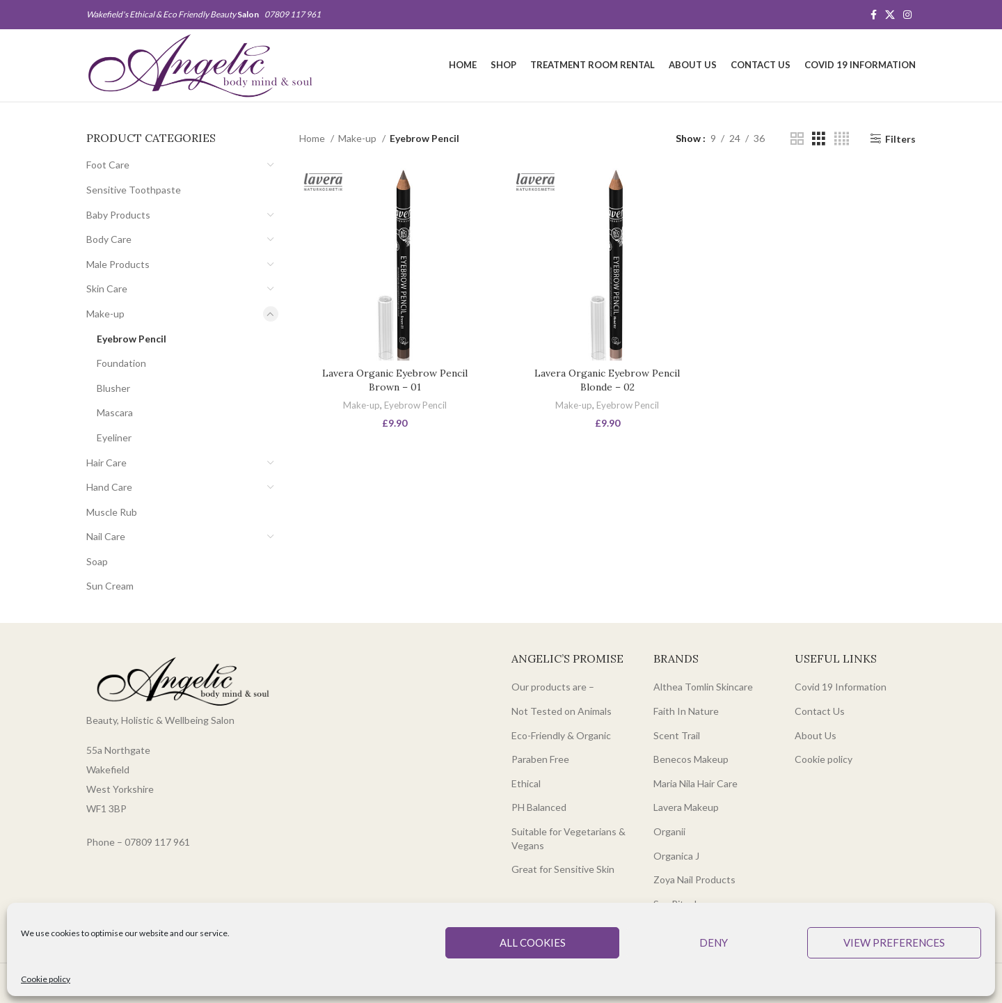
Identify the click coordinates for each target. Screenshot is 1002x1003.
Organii (669, 831)
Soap (97, 561)
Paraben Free (540, 759)
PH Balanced (538, 807)
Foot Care (107, 165)
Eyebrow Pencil (131, 339)
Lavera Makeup (686, 807)
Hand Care (109, 487)
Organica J (676, 856)
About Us (815, 735)
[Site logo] (199, 64)
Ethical (526, 783)
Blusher (113, 388)
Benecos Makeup (691, 759)
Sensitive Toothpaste (133, 190)
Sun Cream (110, 586)
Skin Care (106, 288)
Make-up (105, 313)
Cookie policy (45, 979)
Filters (900, 138)
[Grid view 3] (818, 139)
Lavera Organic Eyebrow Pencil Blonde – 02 (607, 380)
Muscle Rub (111, 512)
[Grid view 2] (797, 139)
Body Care (109, 239)
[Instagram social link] (907, 15)
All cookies (533, 942)
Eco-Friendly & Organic (561, 735)
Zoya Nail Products (694, 879)
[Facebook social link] (873, 15)
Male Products (118, 264)
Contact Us (820, 711)
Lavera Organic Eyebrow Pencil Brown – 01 (395, 380)
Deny (713, 942)
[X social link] (890, 15)
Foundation (121, 363)
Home (313, 138)
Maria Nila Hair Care (695, 783)
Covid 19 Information (840, 687)
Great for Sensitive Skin (562, 869)
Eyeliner (114, 437)
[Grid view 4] (841, 139)
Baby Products (118, 215)
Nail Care (105, 536)
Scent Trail (676, 735)
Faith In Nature (686, 711)
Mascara (115, 412)
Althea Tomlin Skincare (703, 687)
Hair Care (106, 462)
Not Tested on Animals (561, 711)
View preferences (894, 942)
